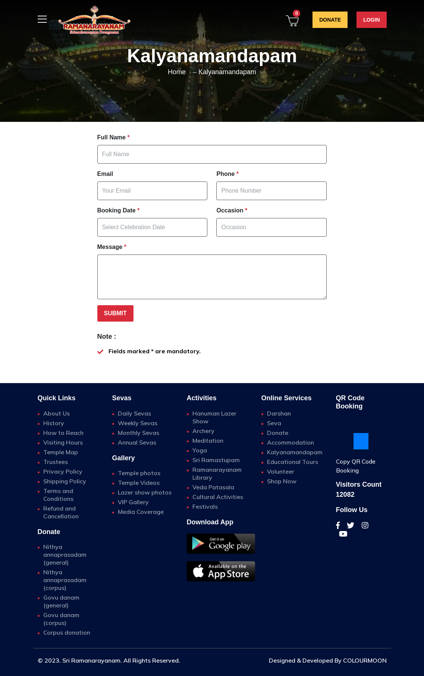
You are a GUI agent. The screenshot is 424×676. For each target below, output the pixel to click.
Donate (330, 20)
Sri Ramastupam (216, 460)
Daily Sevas (134, 413)
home (177, 72)
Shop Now (281, 481)
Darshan (279, 413)
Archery (203, 431)
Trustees (55, 461)
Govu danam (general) (61, 601)
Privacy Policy (62, 471)
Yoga (199, 450)
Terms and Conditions (58, 494)
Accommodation (290, 442)
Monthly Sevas (138, 432)
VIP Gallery (133, 502)
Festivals (205, 506)
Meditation (207, 440)
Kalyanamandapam (227, 72)
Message (111, 247)
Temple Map (60, 452)
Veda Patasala (213, 487)
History (53, 423)
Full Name (113, 137)
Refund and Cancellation (61, 512)
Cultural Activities (217, 496)
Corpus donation (66, 632)
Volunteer (280, 471)
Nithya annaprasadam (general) (65, 554)
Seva (274, 423)
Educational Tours (292, 461)
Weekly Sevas (137, 423)
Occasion (231, 210)
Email (105, 174)
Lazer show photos (145, 492)
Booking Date (118, 210)
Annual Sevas (137, 442)
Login (371, 20)
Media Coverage (141, 511)
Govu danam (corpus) (61, 618)
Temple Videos (139, 482)
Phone (227, 174)
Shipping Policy (64, 481)
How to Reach (63, 432)
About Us (56, 413)
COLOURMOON (365, 660)
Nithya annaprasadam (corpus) (65, 579)
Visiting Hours (63, 442)
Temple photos (139, 473)
